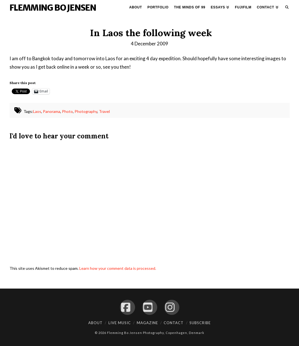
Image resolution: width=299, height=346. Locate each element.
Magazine (147, 323)
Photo (67, 111)
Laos (37, 111)
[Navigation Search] (285, 8)
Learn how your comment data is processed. (117, 268)
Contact (174, 323)
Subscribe (200, 323)
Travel (104, 111)
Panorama (51, 111)
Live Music (119, 323)
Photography (86, 111)
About (95, 323)
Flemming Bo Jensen (53, 7)
